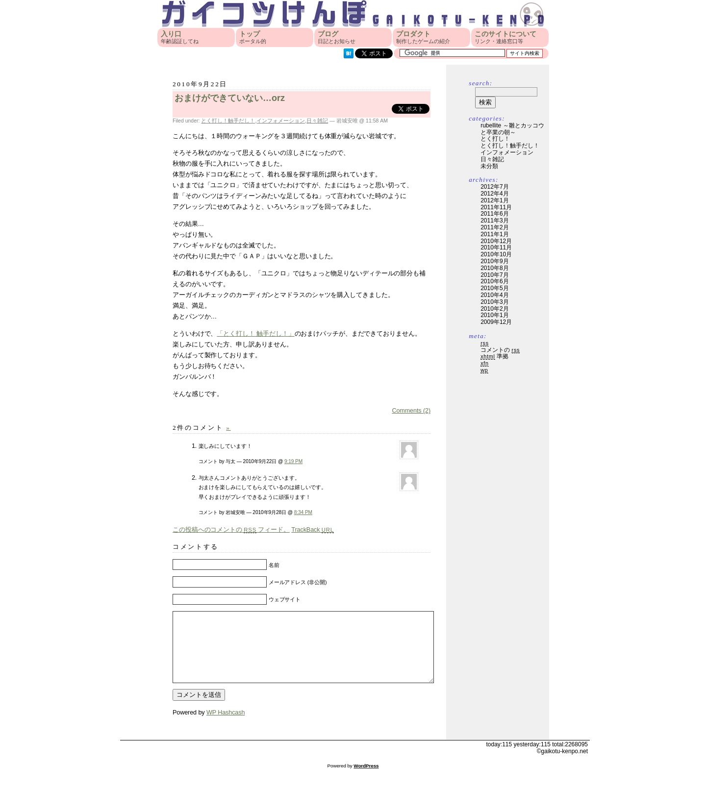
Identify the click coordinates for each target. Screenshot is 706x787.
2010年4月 (494, 295)
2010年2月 (494, 308)
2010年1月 (494, 315)
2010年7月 (494, 274)
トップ (252, 37)
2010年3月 (494, 301)
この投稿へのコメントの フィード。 (231, 529)
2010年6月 (494, 281)
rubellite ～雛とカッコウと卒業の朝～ (512, 129)
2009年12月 (496, 322)
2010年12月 (496, 241)
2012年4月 (494, 193)
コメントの (500, 349)
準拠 (494, 356)
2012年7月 (494, 186)
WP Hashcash (225, 727)
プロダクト (423, 37)
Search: (480, 83)
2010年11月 (496, 247)
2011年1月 (494, 234)
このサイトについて (505, 37)
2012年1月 (494, 200)
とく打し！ (495, 138)
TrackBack (312, 529)
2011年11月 (496, 207)
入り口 (180, 37)
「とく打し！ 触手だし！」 (255, 333)
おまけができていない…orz (230, 98)
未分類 (489, 166)
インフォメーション (280, 120)
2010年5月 (494, 288)
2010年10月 (496, 254)
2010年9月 (494, 261)
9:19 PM (293, 461)
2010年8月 (494, 268)
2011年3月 (494, 220)
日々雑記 (317, 120)
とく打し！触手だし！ (228, 120)
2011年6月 (494, 213)
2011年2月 (494, 227)
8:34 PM (303, 512)
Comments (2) (411, 410)
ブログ (336, 37)
